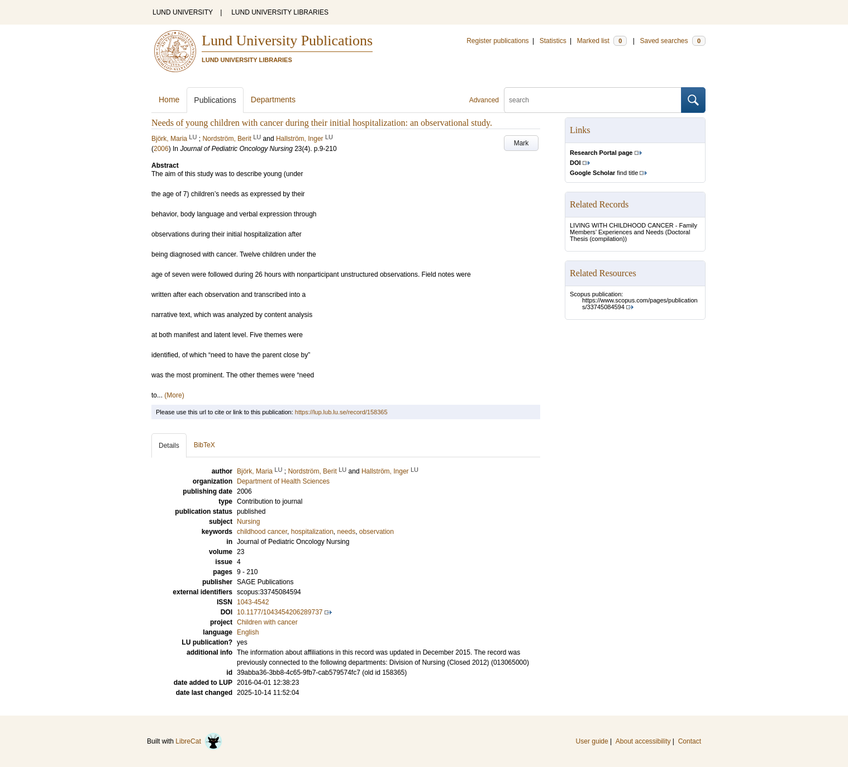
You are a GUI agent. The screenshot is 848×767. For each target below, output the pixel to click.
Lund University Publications (287, 40)
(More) (174, 395)
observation (376, 532)
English (248, 632)
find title (604, 172)
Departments (273, 99)
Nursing (248, 521)
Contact (689, 741)
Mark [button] (521, 143)
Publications (215, 100)
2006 (161, 149)
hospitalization (312, 532)
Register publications (497, 41)
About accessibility (643, 741)
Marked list (602, 41)
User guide (592, 741)
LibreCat (198, 741)
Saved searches (673, 41)
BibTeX (204, 445)
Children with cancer (267, 622)
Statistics (553, 41)
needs (346, 532)
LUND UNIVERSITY (183, 12)
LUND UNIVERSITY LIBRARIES (279, 12)
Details (169, 445)
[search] (593, 100)
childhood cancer (262, 532)
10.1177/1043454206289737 (280, 612)
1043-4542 (253, 602)
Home (169, 99)
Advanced (484, 100)
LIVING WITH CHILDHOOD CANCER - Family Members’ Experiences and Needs (633, 228)
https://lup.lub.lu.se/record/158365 (341, 412)
